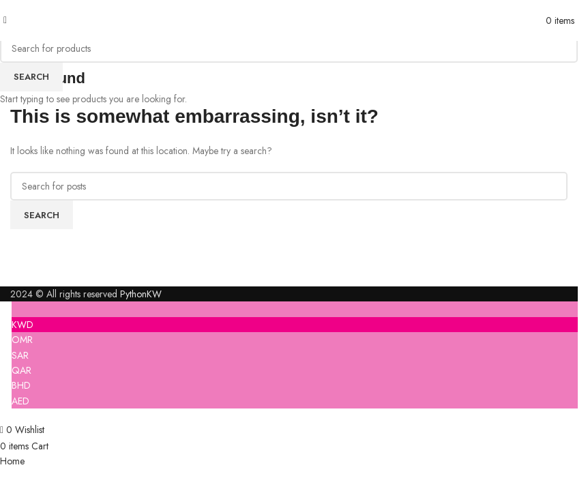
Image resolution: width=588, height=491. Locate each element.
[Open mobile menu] (5, 20)
